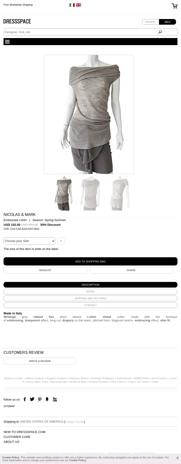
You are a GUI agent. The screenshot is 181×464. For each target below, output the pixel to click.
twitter (32, 399)
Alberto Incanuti (35, 378)
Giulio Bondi (124, 378)
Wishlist (45, 270)
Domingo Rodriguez (102, 378)
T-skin (131, 381)
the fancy (47, 399)
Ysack (155, 381)
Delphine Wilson (79, 378)
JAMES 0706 (140, 378)
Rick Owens (118, 381)
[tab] (90, 285)
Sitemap (9, 406)
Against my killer (13, 378)
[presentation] (90, 285)
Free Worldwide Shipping (18, 4)
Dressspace (22, 22)
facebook (25, 399)
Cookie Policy (10, 457)
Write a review (40, 361)
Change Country (74, 421)
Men (167, 21)
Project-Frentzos (98, 381)
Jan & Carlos (158, 378)
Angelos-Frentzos (57, 378)
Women (150, 21)
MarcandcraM (58, 381)
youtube (54, 399)
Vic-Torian (143, 381)
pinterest (40, 399)
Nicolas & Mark (77, 381)
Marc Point (41, 381)
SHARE (131, 270)
